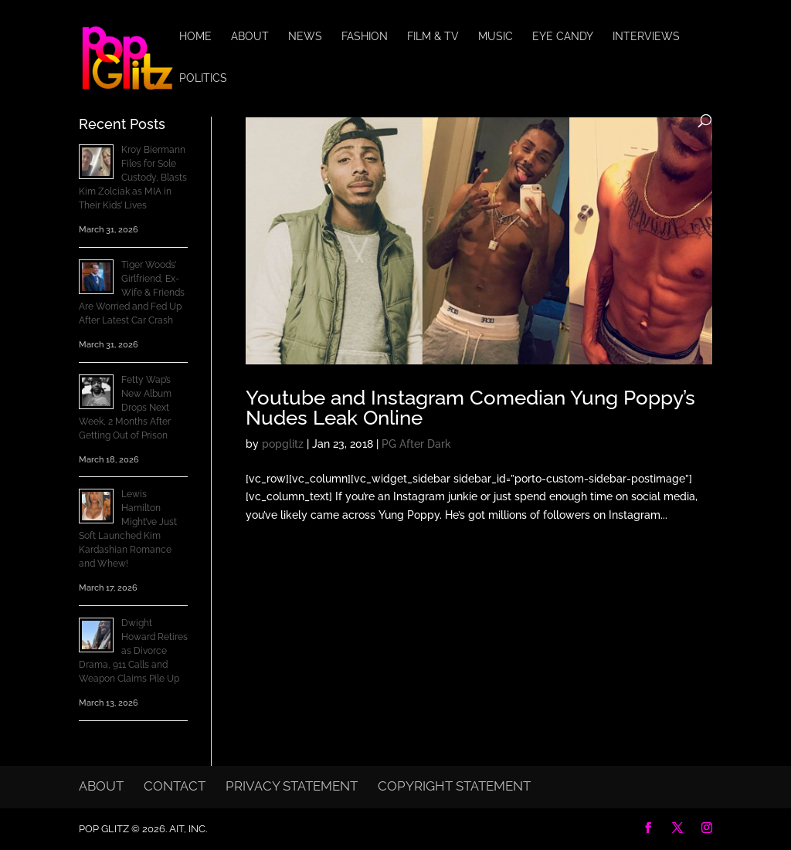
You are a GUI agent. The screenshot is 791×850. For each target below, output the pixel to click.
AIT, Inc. (187, 829)
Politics (203, 78)
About (250, 36)
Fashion (364, 36)
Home (195, 36)
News (305, 36)
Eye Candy (562, 36)
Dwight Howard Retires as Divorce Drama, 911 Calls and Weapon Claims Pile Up (133, 651)
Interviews (646, 36)
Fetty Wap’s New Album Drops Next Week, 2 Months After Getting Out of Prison (125, 407)
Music (495, 36)
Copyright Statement (454, 786)
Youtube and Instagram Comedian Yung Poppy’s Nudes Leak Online (470, 407)
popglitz (283, 444)
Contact (174, 786)
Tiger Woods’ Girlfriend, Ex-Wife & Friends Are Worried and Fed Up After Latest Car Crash (132, 292)
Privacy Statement (292, 786)
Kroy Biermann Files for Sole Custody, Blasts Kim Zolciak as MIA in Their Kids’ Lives (133, 177)
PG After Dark (416, 444)
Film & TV (433, 36)
